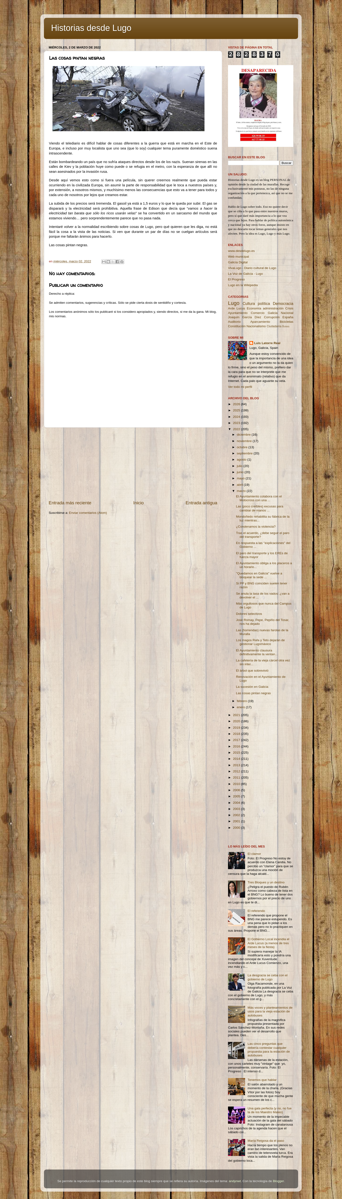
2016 (237, 746)
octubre (242, 447)
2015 (237, 752)
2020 (237, 721)
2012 (237, 771)
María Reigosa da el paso (265, 1140)
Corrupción (272, 317)
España (287, 317)
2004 (237, 802)
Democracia (283, 303)
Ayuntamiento (237, 313)
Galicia (272, 313)
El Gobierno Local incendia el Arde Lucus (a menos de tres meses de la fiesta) (268, 943)
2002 (237, 815)
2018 (237, 734)
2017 (237, 740)
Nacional (287, 313)
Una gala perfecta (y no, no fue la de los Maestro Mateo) (269, 1110)
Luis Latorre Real (267, 343)
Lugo (233, 303)
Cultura (248, 303)
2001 (237, 821)
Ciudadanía (274, 326)
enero (241, 707)
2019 (237, 727)
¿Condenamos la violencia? (256, 526)
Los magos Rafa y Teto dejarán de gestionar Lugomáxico (260, 642)
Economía (254, 308)
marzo (242, 491)
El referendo (256, 911)
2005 (237, 796)
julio (240, 466)
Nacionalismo (256, 326)
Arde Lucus (236, 308)
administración (273, 308)
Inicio (138, 502)
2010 (237, 784)
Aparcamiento (260, 321)
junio (240, 472)
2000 (237, 827)
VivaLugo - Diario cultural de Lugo (252, 268)
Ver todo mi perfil (240, 387)
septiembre (245, 453)
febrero (242, 701)
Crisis (289, 308)
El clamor (254, 854)
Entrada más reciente (70, 502)
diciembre (244, 434)
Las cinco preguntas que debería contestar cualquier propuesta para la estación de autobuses (268, 1049)
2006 (237, 790)
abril (240, 484)
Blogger (278, 1181)
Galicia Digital (238, 262)
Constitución (237, 326)
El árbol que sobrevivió (252, 670)
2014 (237, 759)
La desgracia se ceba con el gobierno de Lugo (267, 977)
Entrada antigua (201, 502)
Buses (285, 326)
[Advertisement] (133, 463)
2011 (237, 777)
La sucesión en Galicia (252, 687)
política (264, 303)
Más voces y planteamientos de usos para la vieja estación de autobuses (269, 1011)
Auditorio (234, 321)
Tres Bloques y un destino (266, 882)
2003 (237, 809)
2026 (237, 404)
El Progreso (236, 279)
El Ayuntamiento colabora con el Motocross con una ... (259, 498)
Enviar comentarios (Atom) (88, 513)
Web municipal (238, 256)
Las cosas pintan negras (253, 693)
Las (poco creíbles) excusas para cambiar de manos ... (259, 508)
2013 (237, 765)
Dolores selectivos (249, 614)
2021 (237, 715)
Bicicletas (286, 321)
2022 (237, 429)
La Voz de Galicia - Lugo (245, 273)
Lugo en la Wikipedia (243, 285)
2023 (237, 423)
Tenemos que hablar (261, 1080)
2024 (237, 417)
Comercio (258, 313)
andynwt (235, 1181)
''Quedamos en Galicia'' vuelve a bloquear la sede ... (259, 575)
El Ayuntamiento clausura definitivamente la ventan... (257, 652)
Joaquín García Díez (244, 317)
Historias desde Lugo (91, 28)
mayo (241, 478)
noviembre (245, 441)
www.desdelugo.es (241, 251)
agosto (242, 459)
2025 (237, 410)
